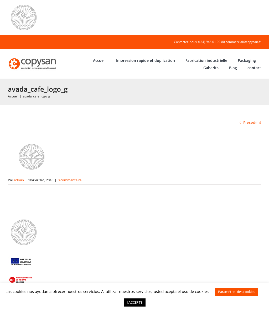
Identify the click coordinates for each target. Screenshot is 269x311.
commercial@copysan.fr (243, 42)
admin (19, 180)
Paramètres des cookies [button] (236, 291)
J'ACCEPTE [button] (134, 302)
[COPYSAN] (33, 57)
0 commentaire (69, 180)
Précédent (252, 122)
